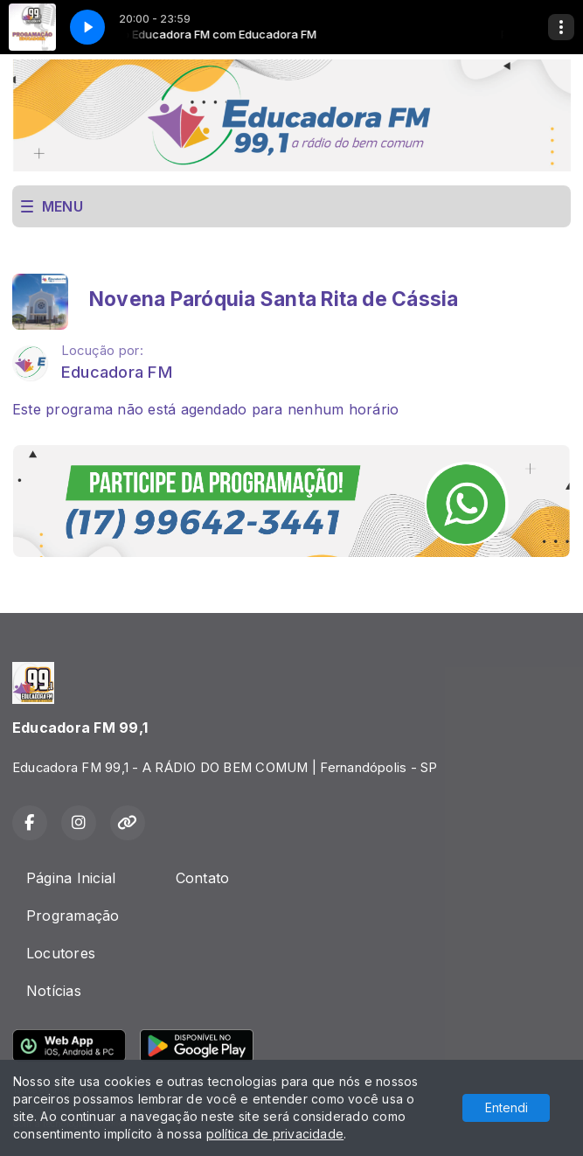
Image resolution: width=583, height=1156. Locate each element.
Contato (203, 878)
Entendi (506, 1107)
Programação (73, 915)
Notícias (53, 990)
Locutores (60, 953)
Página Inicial (70, 878)
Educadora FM (116, 372)
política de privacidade (275, 1133)
